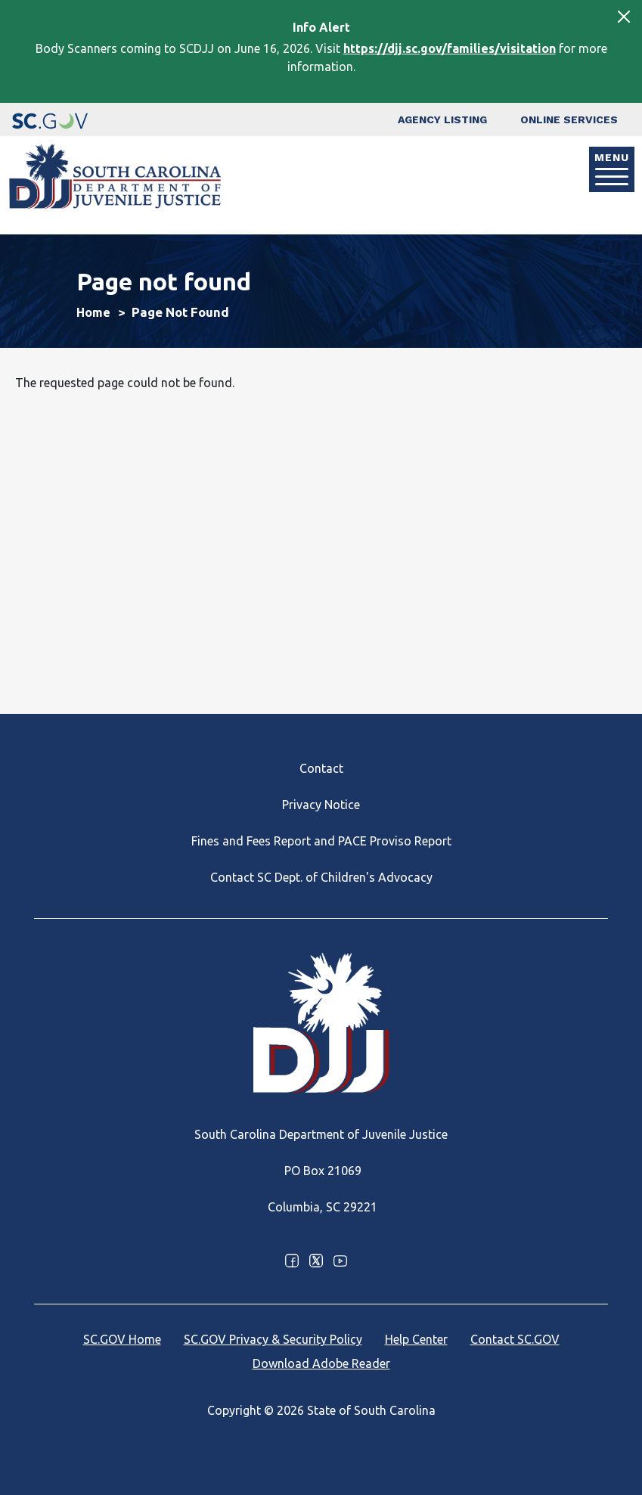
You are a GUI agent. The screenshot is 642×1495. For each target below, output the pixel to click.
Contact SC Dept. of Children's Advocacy (321, 877)
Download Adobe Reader (321, 1363)
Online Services (569, 119)
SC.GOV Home (122, 1339)
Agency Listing (442, 119)
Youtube (340, 1260)
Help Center (416, 1339)
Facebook (292, 1260)
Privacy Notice (321, 804)
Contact (321, 768)
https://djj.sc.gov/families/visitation (449, 48)
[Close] (624, 17)
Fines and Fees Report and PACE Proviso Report (321, 841)
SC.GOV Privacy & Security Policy (273, 1339)
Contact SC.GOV (515, 1339)
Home (93, 312)
